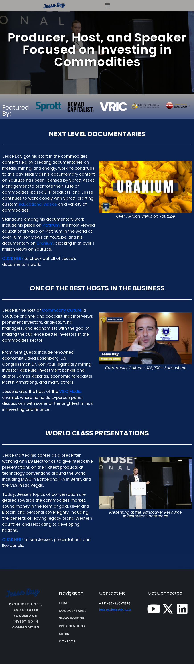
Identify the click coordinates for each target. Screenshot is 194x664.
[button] (107, 5)
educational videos (38, 204)
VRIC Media (70, 391)
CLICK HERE (12, 258)
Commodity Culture (61, 310)
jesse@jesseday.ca (115, 609)
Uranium (45, 243)
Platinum (51, 225)
